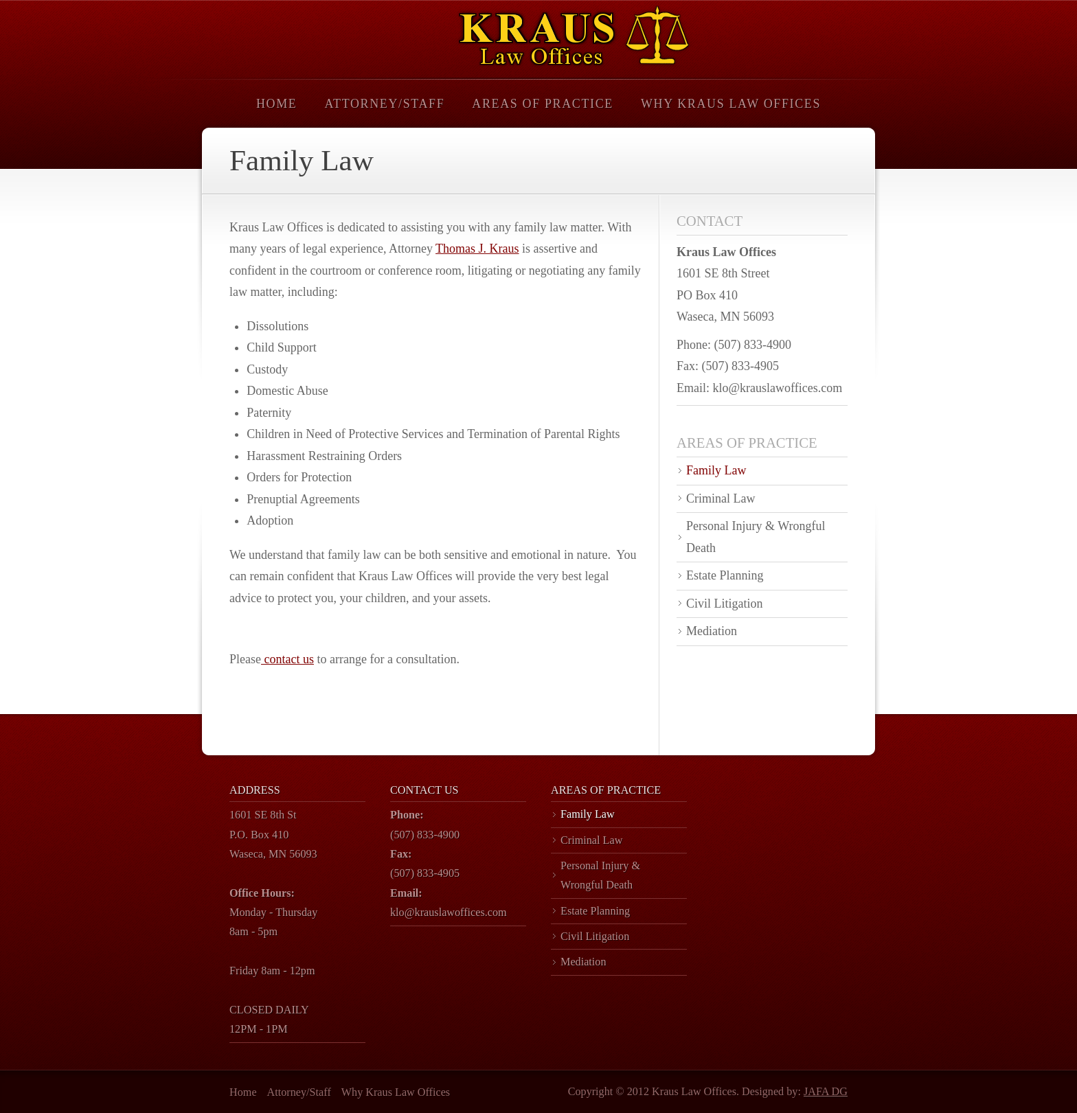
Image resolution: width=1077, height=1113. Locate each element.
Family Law (716, 470)
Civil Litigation (724, 603)
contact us (287, 659)
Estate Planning (724, 575)
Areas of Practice (542, 104)
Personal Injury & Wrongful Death (755, 537)
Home (276, 104)
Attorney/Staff (384, 104)
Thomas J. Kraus (477, 248)
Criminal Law (720, 498)
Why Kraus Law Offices (731, 104)
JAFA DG (826, 1092)
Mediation (711, 631)
